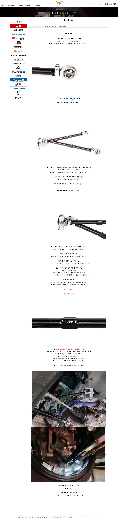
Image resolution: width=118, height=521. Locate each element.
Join (103, 4)
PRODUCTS (11, 5)
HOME (94, 4)
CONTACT (37, 5)
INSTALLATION (19, 5)
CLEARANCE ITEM (28, 5)
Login (99, 4)
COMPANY (4, 5)
